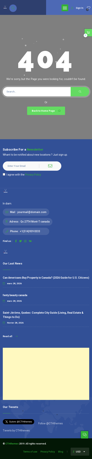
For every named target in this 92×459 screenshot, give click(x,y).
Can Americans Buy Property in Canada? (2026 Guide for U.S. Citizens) (46, 277)
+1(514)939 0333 (30, 231)
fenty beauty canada (15, 295)
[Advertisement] (46, 374)
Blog (60, 451)
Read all (10, 336)
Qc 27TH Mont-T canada (35, 221)
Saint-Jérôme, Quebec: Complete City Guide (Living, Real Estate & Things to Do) (43, 314)
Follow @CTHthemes (50, 423)
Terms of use (30, 451)
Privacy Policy (33, 174)
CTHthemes (12, 443)
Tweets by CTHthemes (16, 430)
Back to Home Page (46, 111)
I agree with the (22, 174)
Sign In (77, 8)
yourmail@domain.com (31, 212)
